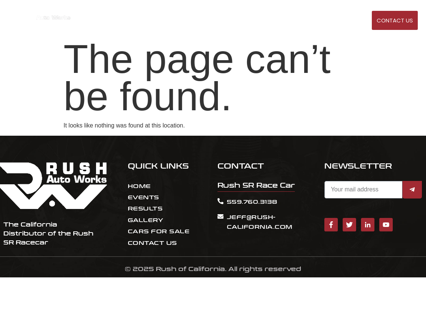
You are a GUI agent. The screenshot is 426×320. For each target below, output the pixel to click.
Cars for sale (320, 21)
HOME (236, 21)
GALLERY (358, 21)
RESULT (285, 21)
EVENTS (260, 21)
